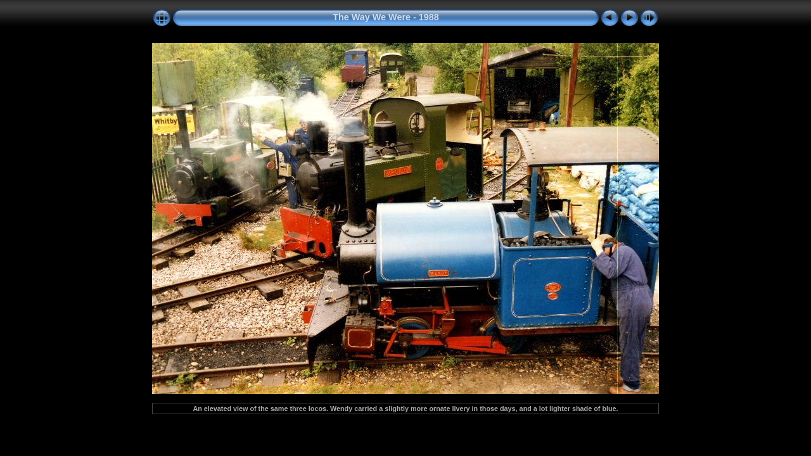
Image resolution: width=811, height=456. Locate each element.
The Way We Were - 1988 (386, 17)
